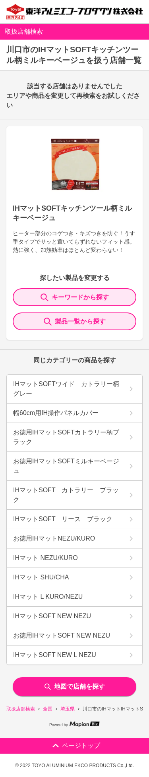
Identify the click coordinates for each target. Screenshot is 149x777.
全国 (47, 709)
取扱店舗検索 (20, 709)
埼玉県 (67, 709)
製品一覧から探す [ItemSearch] (75, 322)
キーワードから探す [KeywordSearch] (75, 297)
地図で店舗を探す (75, 686)
